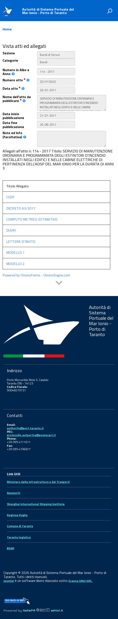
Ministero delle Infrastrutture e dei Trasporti (38, 479)
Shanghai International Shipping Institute (36, 502)
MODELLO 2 (15, 261)
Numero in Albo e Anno (16, 70)
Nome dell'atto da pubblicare (17, 97)
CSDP (10, 195)
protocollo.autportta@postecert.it (31, 433)
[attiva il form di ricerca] (109, 11)
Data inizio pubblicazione (13, 114)
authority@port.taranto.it (25, 426)
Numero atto (16, 78)
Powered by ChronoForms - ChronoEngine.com (36, 273)
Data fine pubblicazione (13, 123)
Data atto (14, 86)
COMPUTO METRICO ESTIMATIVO (31, 217)
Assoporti (13, 490)
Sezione (9, 51)
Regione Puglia (17, 513)
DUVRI (11, 228)
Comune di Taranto (20, 524)
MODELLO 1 (15, 250)
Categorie (10, 58)
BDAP (10, 546)
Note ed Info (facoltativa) (14, 133)
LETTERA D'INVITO (21, 239)
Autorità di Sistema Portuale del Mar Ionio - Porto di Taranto (48, 11)
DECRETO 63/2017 (20, 206)
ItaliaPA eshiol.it (43, 608)
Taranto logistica (19, 535)
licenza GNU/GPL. (80, 578)
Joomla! (8, 578)
